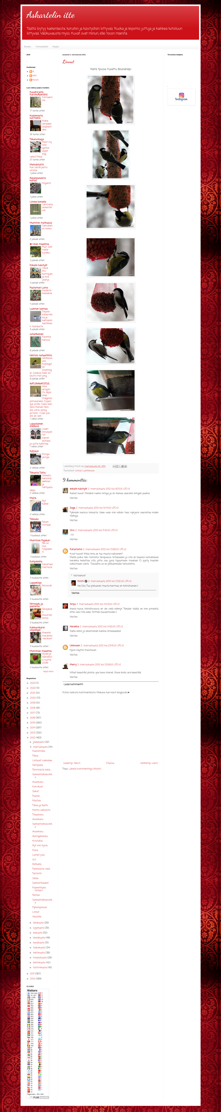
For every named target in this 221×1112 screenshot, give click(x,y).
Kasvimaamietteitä (47, 566)
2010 (33, 979)
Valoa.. (35, 878)
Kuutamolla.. (39, 751)
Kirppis (56, 46)
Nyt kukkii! (45, 502)
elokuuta (38, 933)
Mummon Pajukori (40, 540)
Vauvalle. (37, 917)
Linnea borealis (38, 202)
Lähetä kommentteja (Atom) (85, 769)
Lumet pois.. (38, 855)
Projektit (46, 183)
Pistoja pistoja (45, 456)
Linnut (68, 61)
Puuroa (36, 796)
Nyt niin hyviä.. (40, 845)
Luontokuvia (88, 470)
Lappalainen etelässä (36, 425)
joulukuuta (39, 742)
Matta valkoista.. (41, 810)
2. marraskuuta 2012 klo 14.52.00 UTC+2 (101, 627)
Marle (33, 498)
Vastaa (73, 498)
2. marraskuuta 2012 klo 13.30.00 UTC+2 (109, 581)
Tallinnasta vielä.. (41, 869)
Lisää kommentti (73, 684)
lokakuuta (38, 923)
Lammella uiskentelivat (47, 207)
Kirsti (81, 581)
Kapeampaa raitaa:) (39, 889)
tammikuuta (40, 967)
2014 (33, 728)
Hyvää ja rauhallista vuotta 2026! (47, 658)
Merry (73, 665)
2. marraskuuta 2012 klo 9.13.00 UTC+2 (109, 489)
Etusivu (27, 46)
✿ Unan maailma (39, 244)
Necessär (47, 585)
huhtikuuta (39, 953)
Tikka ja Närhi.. (40, 805)
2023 (33, 683)
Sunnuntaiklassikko (42, 776)
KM (34, 76)
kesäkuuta (39, 943)
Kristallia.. (37, 841)
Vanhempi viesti (149, 763)
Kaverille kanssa (46, 338)
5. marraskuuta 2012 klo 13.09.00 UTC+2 (99, 665)
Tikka (35, 756)
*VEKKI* (34, 452)
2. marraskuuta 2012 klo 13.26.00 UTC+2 (104, 549)
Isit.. (34, 860)
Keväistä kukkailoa (47, 292)
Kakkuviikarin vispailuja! (37, 629)
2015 (33, 723)
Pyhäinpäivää (39, 907)
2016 (33, 718)
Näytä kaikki (48, 671)
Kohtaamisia (47, 99)
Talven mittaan (46, 523)
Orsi (72, 530)
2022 (33, 688)
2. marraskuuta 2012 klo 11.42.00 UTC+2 (96, 530)
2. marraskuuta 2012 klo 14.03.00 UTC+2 (98, 604)
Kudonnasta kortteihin (36, 117)
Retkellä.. (37, 864)
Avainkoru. (38, 819)
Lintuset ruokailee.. (42, 760)
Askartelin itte (51, 14)
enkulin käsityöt (78, 489)
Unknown (75, 646)
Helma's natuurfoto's (41, 355)
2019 (33, 703)
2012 (33, 738)
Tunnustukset (41, 46)
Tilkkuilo (34, 519)
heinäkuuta (39, 938)
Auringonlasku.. (40, 836)
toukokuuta (39, 948)
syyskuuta (39, 928)
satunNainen (36, 334)
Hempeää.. (37, 765)
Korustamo (76, 549)
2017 (33, 713)
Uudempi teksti (71, 763)
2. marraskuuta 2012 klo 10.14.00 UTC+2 (97, 508)
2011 (32, 974)
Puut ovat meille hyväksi (47, 250)
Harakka (74, 627)
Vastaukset (79, 575)
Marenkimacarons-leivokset (47, 636)
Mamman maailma (41, 651)
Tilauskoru (37, 815)
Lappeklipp (36, 583)
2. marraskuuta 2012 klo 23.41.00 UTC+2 (102, 646)
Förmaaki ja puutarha (36, 605)
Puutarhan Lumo (39, 288)
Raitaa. (36, 895)
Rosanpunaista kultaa (38, 180)
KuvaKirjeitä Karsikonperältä (38, 94)
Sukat (35, 791)
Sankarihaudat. (40, 883)
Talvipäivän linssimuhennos (47, 613)
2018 (33, 708)
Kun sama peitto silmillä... (38, 169)
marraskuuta (40, 747)
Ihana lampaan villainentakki (47, 125)
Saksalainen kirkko (47, 227)
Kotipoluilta (36, 562)
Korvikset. (37, 787)
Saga (72, 508)
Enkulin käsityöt (38, 265)
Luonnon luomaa (39, 309)
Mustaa (36, 801)
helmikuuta (39, 963)
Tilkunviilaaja (37, 139)
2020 (33, 698)
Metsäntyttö (37, 165)
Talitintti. (37, 873)
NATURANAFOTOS (39, 384)
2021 (33, 693)
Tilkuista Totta (37, 473)
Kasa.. (35, 850)
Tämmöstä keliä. (41, 770)
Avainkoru (37, 782)
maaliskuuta (40, 958)
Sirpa (73, 604)
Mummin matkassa (41, 223)
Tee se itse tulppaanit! (47, 548)
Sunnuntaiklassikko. (42, 901)
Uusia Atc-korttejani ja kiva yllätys (47, 274)
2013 (33, 733)
